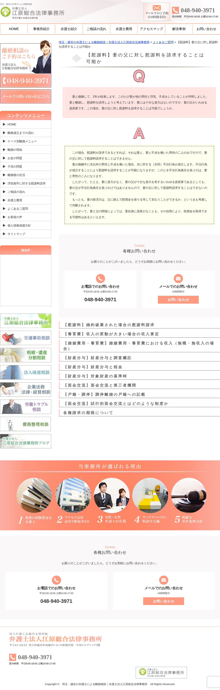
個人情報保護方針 (19, 225)
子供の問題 (15, 166)
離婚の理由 (15, 149)
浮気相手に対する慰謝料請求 (27, 183)
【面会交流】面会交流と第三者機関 (100, 385)
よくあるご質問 (18, 208)
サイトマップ (16, 233)
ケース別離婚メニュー (22, 141)
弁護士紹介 (69, 29)
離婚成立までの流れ (21, 132)
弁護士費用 (124, 29)
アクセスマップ (151, 29)
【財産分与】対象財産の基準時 (95, 376)
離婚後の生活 (16, 175)
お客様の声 (15, 217)
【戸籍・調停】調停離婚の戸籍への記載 (104, 394)
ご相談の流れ (96, 29)
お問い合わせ (206, 29)
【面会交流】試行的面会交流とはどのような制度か (116, 404)
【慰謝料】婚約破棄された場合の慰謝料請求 (109, 325)
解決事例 (179, 29)
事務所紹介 (41, 29)
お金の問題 (15, 158)
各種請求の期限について (88, 413)
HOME (14, 29)
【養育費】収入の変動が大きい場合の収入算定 (111, 334)
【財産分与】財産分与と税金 (93, 367)
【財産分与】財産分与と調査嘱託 (97, 358)
